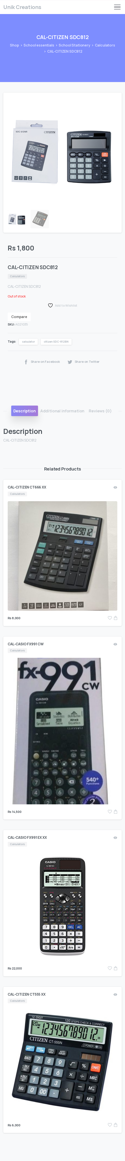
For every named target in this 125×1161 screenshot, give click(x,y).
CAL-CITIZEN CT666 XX (27, 487)
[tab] (24, 411)
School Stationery (70, 45)
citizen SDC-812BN (56, 341)
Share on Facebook (41, 362)
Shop (12, 45)
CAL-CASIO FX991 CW (26, 644)
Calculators (101, 45)
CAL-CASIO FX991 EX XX (27, 837)
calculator (28, 341)
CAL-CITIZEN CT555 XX (26, 994)
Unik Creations (22, 7)
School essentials (34, 45)
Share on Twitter (83, 362)
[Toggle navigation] (117, 7)
